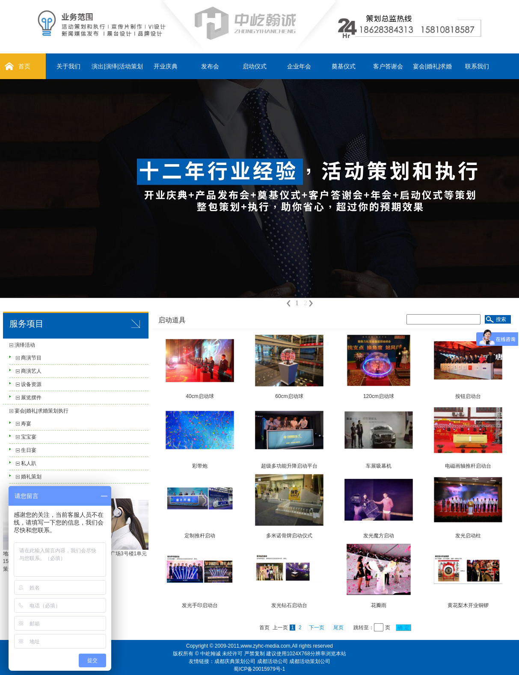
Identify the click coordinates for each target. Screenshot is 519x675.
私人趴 (28, 463)
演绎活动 (25, 345)
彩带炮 (200, 466)
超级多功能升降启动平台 (289, 466)
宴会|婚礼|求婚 (432, 66)
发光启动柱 (468, 536)
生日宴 (28, 450)
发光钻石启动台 (289, 605)
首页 (24, 66)
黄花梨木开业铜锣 (468, 605)
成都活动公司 (272, 661)
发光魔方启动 (378, 536)
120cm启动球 (378, 396)
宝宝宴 (28, 437)
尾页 (338, 628)
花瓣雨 (378, 605)
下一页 (316, 628)
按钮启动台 (468, 396)
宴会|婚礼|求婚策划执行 (41, 411)
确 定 (403, 628)
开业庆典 (166, 66)
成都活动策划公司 (309, 661)
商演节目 (31, 358)
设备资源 (31, 384)
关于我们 (68, 66)
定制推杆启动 (199, 536)
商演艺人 (31, 371)
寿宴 (26, 424)
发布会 (210, 66)
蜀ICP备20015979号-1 (259, 669)
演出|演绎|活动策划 (117, 66)
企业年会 (299, 66)
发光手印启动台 (200, 605)
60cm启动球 (289, 396)
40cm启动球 (200, 396)
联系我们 (477, 66)
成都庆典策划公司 (234, 661)
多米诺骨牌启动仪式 (289, 536)
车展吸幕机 (378, 466)
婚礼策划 (31, 477)
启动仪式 (255, 66)
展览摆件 (31, 398)
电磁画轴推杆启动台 (468, 466)
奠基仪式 (344, 66)
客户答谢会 (388, 66)
